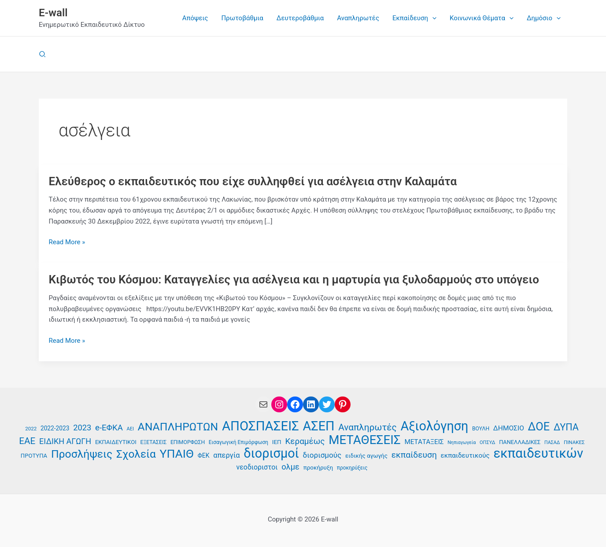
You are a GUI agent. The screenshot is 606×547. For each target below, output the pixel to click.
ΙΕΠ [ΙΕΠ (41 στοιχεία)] (276, 442)
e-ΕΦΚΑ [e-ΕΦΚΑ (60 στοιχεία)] (109, 428)
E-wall (53, 13)
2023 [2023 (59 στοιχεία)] (82, 427)
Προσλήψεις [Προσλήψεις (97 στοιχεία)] (81, 454)
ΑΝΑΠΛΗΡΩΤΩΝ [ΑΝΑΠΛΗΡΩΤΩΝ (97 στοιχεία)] (178, 427)
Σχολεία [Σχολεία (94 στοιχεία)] (136, 454)
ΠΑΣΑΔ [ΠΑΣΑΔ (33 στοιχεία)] (552, 442)
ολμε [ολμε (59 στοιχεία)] (290, 466)
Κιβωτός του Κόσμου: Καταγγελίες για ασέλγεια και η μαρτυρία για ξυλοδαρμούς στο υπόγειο (294, 279)
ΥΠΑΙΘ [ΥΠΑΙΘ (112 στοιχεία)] (177, 453)
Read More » (67, 242)
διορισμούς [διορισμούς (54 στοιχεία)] (322, 455)
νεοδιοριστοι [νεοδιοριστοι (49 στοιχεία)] (257, 467)
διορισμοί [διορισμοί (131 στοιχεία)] (271, 453)
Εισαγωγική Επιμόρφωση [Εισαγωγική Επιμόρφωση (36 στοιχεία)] (238, 442)
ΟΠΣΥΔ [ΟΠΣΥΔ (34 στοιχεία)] (487, 442)
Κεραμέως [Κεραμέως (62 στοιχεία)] (305, 441)
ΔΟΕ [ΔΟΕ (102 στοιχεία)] (539, 426)
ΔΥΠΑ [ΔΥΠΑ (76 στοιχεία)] (566, 427)
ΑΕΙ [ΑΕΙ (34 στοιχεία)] (130, 429)
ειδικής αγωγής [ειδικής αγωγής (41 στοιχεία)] (366, 455)
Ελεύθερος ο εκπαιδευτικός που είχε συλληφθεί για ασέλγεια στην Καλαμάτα (253, 181)
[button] (432, 18)
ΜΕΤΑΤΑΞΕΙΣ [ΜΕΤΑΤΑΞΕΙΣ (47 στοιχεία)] (423, 442)
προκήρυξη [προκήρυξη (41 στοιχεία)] (318, 467)
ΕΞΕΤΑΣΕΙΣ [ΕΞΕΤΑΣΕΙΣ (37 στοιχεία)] (153, 442)
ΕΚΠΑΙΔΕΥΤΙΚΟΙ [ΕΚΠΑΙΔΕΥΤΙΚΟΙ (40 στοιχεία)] (116, 442)
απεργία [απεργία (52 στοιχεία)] (226, 455)
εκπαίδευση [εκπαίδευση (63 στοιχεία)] (414, 455)
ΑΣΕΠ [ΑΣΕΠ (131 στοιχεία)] (319, 426)
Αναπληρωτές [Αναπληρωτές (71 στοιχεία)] (367, 427)
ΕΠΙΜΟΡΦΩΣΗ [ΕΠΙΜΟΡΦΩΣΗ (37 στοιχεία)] (187, 442)
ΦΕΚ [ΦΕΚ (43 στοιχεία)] (204, 455)
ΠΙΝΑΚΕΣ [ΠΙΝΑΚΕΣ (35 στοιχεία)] (574, 442)
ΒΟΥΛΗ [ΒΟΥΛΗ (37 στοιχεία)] (480, 429)
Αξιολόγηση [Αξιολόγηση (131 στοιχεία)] (434, 426)
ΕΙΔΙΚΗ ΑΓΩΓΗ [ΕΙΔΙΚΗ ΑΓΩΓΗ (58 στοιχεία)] (65, 441)
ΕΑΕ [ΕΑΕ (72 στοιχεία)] (27, 441)
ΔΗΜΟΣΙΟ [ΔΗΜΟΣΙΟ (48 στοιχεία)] (508, 428)
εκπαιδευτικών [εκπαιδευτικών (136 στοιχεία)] (539, 453)
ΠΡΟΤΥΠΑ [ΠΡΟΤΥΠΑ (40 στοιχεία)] (34, 455)
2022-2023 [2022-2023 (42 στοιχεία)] (55, 428)
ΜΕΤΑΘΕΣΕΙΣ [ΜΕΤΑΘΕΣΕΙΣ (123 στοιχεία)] (364, 440)
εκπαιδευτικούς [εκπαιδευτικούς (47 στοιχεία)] (465, 455)
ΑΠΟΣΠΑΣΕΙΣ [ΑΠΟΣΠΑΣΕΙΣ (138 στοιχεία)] (260, 426)
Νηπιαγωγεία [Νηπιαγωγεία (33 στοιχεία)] (461, 442)
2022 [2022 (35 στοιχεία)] (31, 429)
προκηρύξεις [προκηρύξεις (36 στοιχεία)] (352, 468)
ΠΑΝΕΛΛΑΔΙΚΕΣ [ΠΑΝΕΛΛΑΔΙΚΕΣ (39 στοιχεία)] (519, 442)
